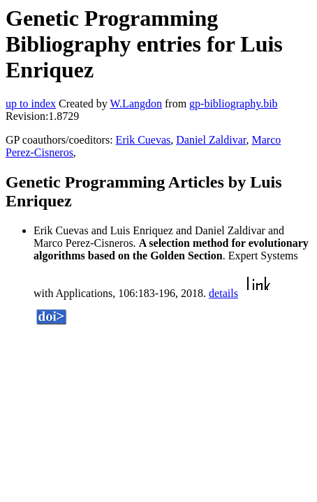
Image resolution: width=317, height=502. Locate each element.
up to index (31, 103)
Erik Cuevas (143, 140)
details (223, 293)
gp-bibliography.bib (233, 103)
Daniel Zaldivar (211, 140)
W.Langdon (136, 103)
